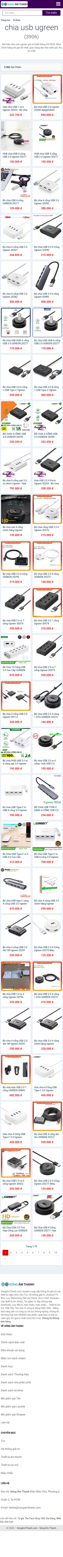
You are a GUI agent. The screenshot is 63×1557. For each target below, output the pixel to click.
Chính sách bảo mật (13, 1342)
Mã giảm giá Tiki (10, 1398)
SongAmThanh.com (27, 1528)
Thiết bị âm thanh (11, 1457)
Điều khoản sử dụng (13, 1350)
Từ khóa (16, 20)
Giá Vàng (50, 1518)
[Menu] (58, 3)
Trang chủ (5, 20)
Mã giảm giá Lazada (13, 1406)
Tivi (3, 1441)
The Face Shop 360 (35, 1518)
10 (55, 1252)
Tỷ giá (21, 1518)
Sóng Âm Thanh (47, 1528)
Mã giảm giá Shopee (13, 1414)
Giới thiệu (6, 1334)
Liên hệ (5, 1422)
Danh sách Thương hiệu (15, 1374)
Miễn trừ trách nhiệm (13, 1358)
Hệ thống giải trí (10, 1449)
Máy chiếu (7, 1473)
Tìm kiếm (51, 12)
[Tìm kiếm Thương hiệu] (23, 13)
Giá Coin (9, 1521)
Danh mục (7, 1366)
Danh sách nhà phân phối (16, 1382)
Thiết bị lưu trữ (9, 1465)
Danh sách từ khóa (12, 1390)
